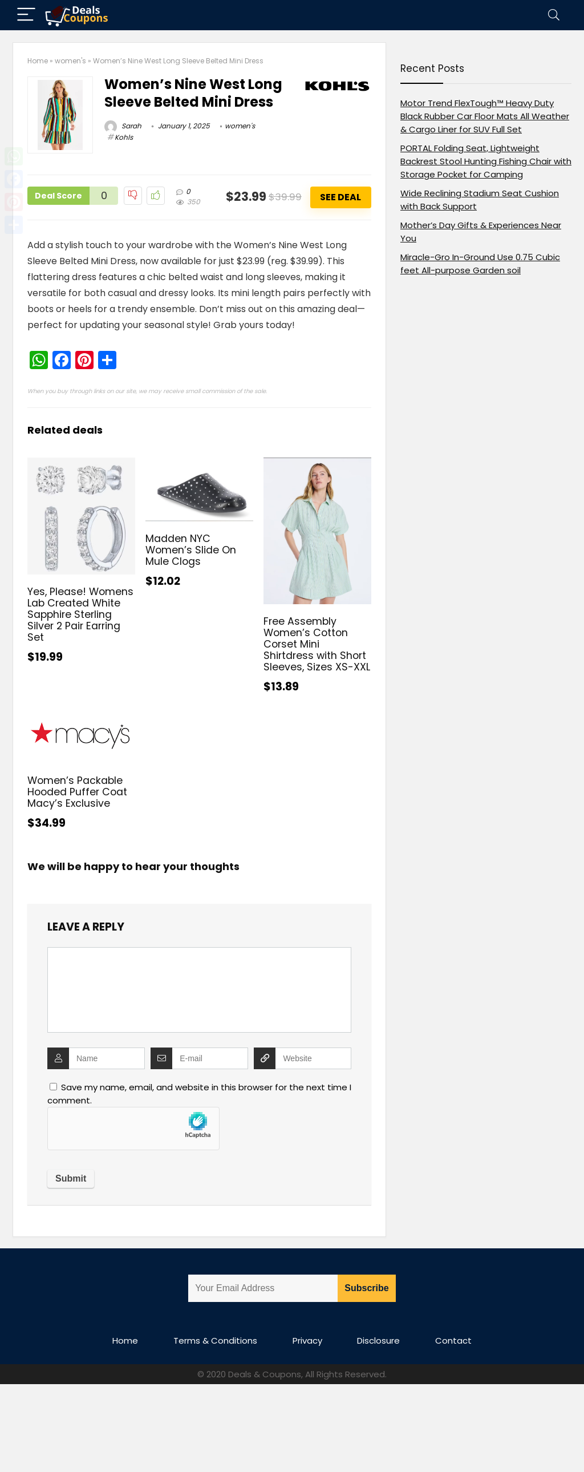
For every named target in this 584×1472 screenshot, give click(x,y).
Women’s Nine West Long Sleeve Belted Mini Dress (193, 93)
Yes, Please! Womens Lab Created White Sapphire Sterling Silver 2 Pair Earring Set (80, 614)
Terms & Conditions (215, 1340)
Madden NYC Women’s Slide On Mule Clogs (190, 550)
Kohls (124, 137)
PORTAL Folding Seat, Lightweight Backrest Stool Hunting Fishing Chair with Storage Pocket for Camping (485, 161)
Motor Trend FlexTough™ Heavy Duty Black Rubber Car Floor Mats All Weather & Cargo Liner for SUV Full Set (484, 116)
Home (37, 61)
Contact (453, 1340)
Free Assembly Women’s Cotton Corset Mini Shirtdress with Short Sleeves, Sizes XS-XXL (316, 644)
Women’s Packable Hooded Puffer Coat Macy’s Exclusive (77, 792)
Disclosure (378, 1340)
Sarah (122, 126)
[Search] (553, 15)
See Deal (340, 197)
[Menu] (26, 15)
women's (70, 61)
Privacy (307, 1340)
